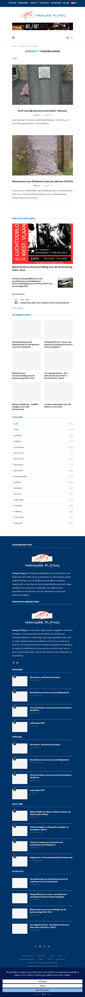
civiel (43, 429)
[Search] (71, 37)
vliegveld (43, 523)
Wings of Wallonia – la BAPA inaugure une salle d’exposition (25, 406)
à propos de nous (28, 956)
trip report (43, 517)
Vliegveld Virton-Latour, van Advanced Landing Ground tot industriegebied (58, 344)
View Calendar (18, 308)
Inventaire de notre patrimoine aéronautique (42, 963)
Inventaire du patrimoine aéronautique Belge (42, 966)
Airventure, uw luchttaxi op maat (45, 677)
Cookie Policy (61, 959)
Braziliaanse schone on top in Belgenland (49, 692)
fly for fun (43, 453)
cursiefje (43, 435)
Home (14, 46)
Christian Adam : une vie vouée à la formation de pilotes (51, 709)
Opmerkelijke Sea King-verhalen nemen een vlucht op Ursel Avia (50, 813)
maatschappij (43, 476)
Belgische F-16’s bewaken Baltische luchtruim (51, 857)
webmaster (37, 115)
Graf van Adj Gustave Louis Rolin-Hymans (42, 110)
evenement (43, 447)
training (43, 511)
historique (43, 464)
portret (43, 493)
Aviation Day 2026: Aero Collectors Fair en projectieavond (44, 303)
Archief (66, 3)
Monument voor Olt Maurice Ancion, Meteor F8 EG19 (42, 181)
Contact (33, 3)
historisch (43, 470)
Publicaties (44, 3)
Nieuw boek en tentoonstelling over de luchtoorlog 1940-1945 (42, 268)
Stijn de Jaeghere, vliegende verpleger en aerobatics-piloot (49, 828)
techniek (43, 505)
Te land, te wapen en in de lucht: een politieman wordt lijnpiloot (46, 843)
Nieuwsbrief (23, 3)
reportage (43, 499)
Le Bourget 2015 (37, 723)
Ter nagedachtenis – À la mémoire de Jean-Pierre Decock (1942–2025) (55, 375)
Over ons (12, 3)
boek (43, 423)
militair (43, 482)
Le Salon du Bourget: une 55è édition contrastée (57, 405)
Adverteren (56, 3)
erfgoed (43, 441)
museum (43, 488)
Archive (60, 956)
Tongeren (21, 46)
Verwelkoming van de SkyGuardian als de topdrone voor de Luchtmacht (25, 344)
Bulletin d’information (27, 959)
